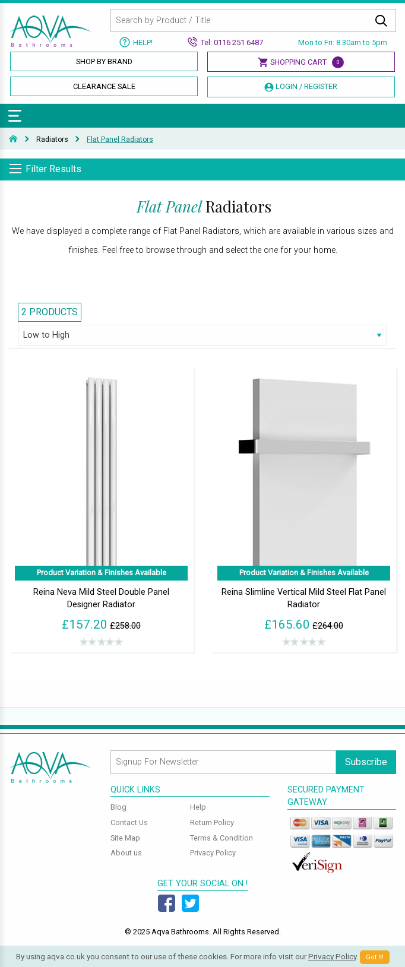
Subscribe (366, 762)
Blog (118, 807)
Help (198, 807)
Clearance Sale (104, 86)
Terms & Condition (221, 837)
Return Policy (212, 822)
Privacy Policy (213, 852)
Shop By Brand (104, 61)
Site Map (125, 837)
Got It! (375, 957)
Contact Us (129, 822)
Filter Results (53, 169)
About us (126, 852)
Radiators (52, 139)
